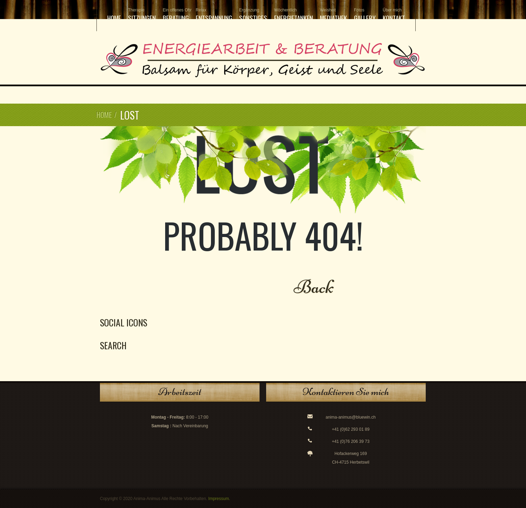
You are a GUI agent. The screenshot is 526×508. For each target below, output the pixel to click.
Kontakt (394, 15)
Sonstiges (253, 15)
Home (114, 18)
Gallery (365, 15)
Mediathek (333, 15)
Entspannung (214, 15)
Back (314, 286)
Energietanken (293, 15)
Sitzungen (142, 15)
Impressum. (219, 498)
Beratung (176, 15)
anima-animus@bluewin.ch (351, 417)
